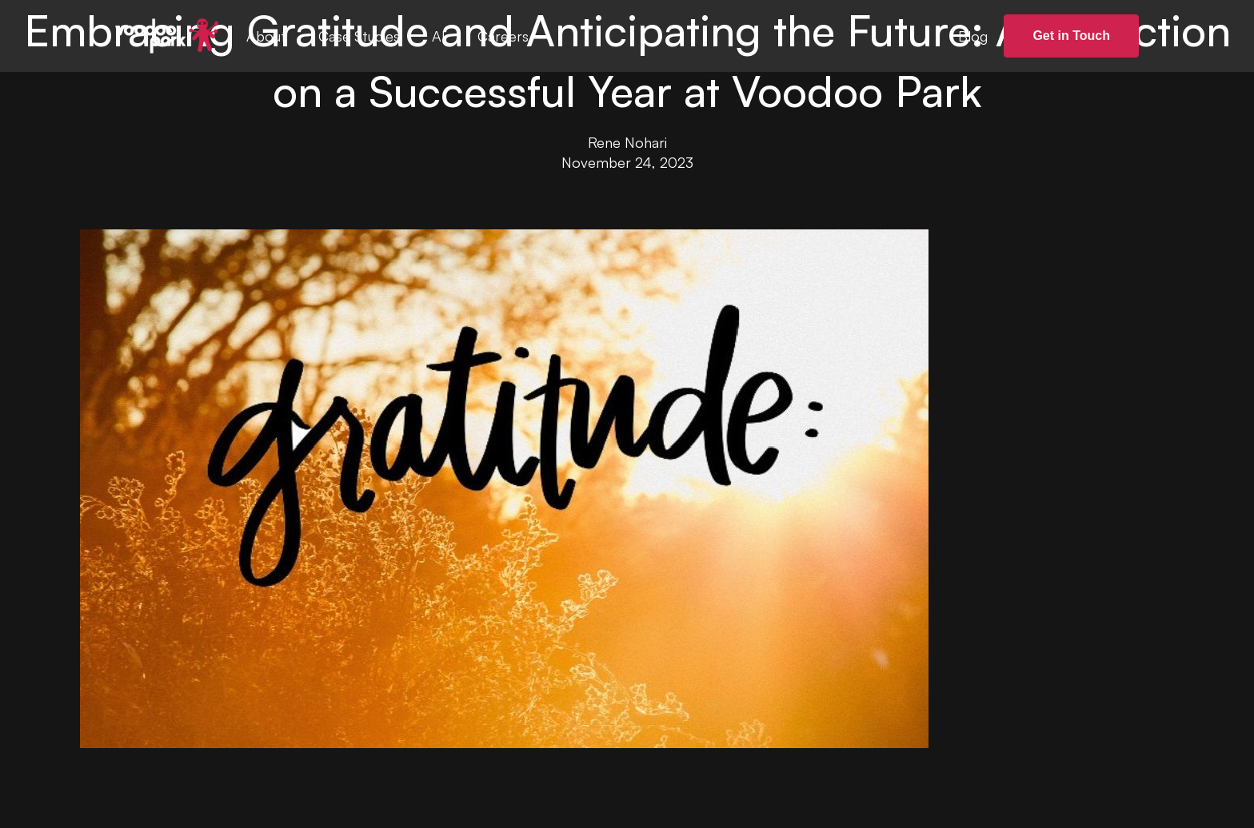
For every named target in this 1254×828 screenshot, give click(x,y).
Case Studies (359, 36)
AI (438, 36)
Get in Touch (1071, 35)
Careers (503, 36)
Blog (973, 36)
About (266, 36)
